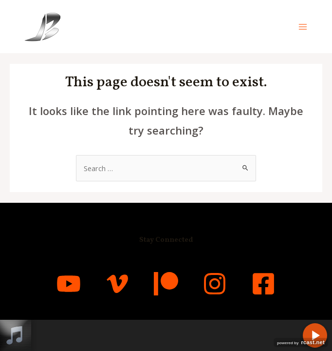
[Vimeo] (117, 284)
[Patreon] (166, 284)
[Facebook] (263, 284)
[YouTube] (68, 284)
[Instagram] (215, 284)
